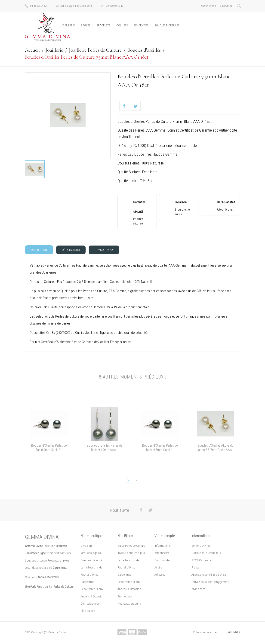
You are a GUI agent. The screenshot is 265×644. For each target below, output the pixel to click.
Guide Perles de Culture (131, 546)
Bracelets (103, 25)
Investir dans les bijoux (131, 553)
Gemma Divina (105, 250)
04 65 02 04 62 (36, 5)
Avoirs (158, 568)
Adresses (159, 575)
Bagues (85, 25)
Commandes (162, 560)
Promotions (124, 597)
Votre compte (164, 536)
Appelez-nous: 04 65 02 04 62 (208, 575)
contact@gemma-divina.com (73, 6)
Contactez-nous (112, 6)
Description (39, 250)
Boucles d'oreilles (166, 25)
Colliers (122, 25)
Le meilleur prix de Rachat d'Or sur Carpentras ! (91, 575)
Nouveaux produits (129, 604)
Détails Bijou (72, 250)
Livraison (86, 546)
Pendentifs (141, 25)
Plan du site (87, 611)
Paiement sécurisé (91, 560)
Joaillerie (68, 25)
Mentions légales (90, 553)
